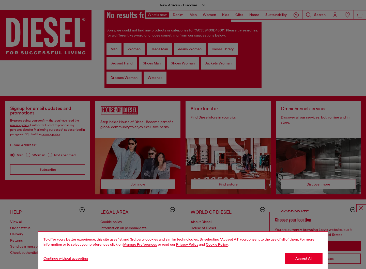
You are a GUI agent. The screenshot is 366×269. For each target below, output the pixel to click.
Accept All (303, 258)
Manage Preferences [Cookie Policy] (140, 244)
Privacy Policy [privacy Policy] (187, 244)
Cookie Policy (217, 244)
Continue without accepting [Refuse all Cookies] (65, 258)
